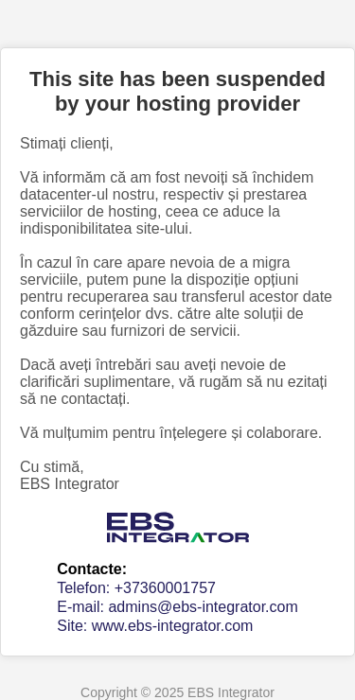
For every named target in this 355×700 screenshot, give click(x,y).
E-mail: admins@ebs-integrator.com (177, 607)
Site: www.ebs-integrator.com (155, 626)
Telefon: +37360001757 (136, 588)
